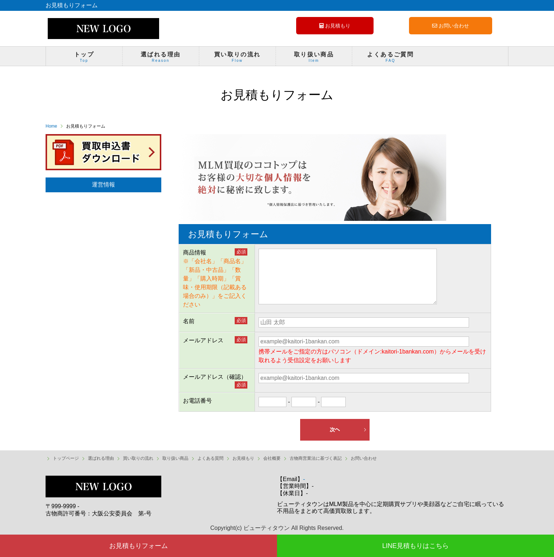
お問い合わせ (450, 26)
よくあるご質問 (390, 58)
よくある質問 (210, 458)
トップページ (66, 458)
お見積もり (334, 26)
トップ (84, 58)
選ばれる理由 (161, 58)
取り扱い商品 (314, 58)
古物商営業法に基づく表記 (316, 458)
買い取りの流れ (237, 58)
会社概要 (272, 458)
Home (51, 126)
